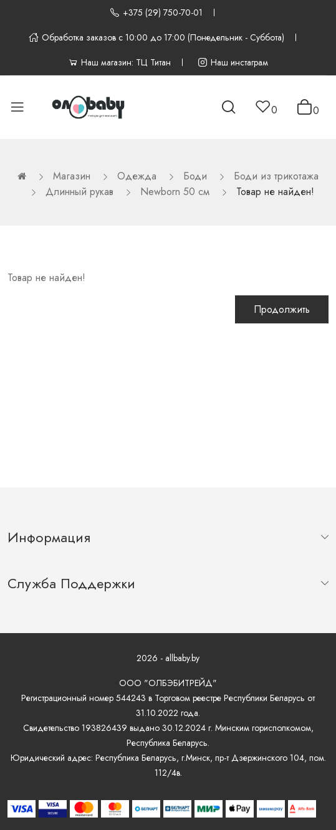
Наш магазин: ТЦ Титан (119, 62)
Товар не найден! (275, 191)
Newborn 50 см (174, 191)
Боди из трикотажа (276, 176)
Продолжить (282, 309)
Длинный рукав (79, 191)
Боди (195, 176)
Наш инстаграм (233, 62)
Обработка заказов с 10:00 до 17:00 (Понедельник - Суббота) (156, 37)
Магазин (71, 176)
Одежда (136, 176)
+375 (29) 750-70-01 (156, 12)
